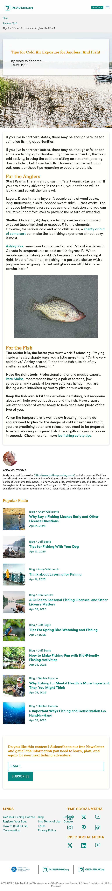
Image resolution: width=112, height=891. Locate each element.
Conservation (11, 830)
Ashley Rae (14, 246)
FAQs (41, 825)
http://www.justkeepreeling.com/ (54, 475)
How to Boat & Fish (15, 825)
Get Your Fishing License (19, 816)
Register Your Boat (15, 821)
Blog (5, 18)
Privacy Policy (47, 830)
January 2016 (10, 23)
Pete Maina (15, 379)
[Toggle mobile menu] (107, 7)
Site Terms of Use (49, 821)
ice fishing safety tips (74, 435)
